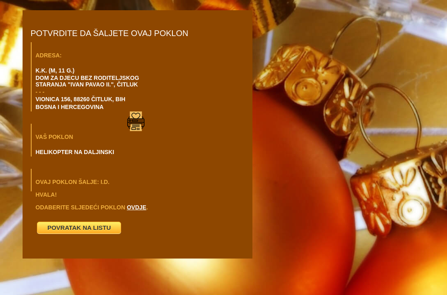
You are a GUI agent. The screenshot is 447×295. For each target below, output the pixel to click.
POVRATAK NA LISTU (79, 227)
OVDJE (136, 207)
